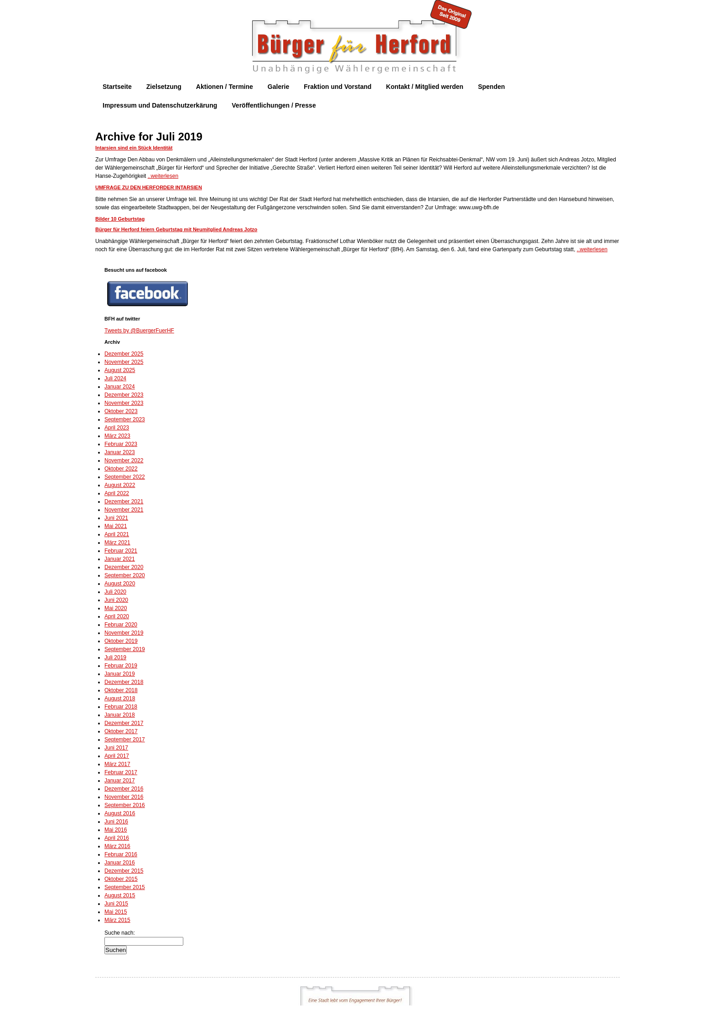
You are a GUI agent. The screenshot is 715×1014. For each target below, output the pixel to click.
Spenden (491, 86)
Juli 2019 (115, 657)
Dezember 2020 (123, 567)
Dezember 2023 (123, 395)
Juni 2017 (116, 748)
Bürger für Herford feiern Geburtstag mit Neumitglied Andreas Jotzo (176, 229)
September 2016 (124, 805)
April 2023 (116, 427)
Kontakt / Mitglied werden (425, 86)
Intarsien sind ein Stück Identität (133, 147)
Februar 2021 (120, 551)
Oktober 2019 (121, 641)
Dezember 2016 (123, 789)
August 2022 (119, 485)
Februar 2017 (120, 772)
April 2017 (116, 756)
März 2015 (117, 920)
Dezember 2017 (123, 723)
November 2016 (123, 797)
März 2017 (117, 764)
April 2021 (116, 534)
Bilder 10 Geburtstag (120, 219)
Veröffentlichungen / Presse (274, 105)
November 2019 (123, 633)
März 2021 (117, 542)
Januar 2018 (119, 715)
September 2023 (124, 419)
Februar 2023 (120, 444)
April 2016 (116, 838)
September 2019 (124, 649)
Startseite (117, 86)
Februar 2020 (120, 624)
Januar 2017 (119, 780)
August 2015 (119, 895)
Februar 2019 (120, 665)
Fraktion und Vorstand (337, 86)
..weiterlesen (163, 176)
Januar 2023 (119, 452)
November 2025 (123, 362)
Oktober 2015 (121, 879)
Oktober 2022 (121, 469)
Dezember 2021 (123, 501)
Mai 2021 (115, 526)
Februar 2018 (120, 707)
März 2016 (117, 846)
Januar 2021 (119, 559)
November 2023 (123, 403)
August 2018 (119, 698)
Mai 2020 (115, 608)
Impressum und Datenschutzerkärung (160, 105)
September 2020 (124, 575)
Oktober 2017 (121, 731)
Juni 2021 (116, 518)
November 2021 (123, 510)
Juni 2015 (116, 903)
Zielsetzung (163, 86)
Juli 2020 (115, 592)
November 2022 (123, 460)
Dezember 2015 (123, 871)
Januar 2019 (119, 674)
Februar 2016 (120, 854)
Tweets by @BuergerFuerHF (139, 330)
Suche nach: (119, 933)
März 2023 (117, 436)
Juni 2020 (116, 600)
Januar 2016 (119, 862)
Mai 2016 (115, 830)
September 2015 (124, 887)
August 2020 (119, 583)
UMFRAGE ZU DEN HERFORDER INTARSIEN (148, 187)
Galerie (278, 86)
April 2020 (116, 616)
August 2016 (119, 813)
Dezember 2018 (123, 682)
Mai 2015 (115, 912)
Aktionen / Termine (224, 86)
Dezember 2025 (123, 354)
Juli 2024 (115, 378)
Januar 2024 (119, 386)
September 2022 (124, 477)
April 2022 (116, 493)
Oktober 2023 (121, 411)
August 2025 (119, 370)
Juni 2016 (116, 821)
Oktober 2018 (121, 690)
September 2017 (124, 739)
